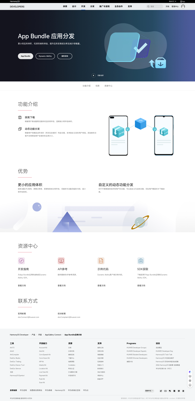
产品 (33, 335)
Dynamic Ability (45, 56)
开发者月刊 (72, 375)
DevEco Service (15, 368)
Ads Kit (41, 351)
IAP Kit (41, 362)
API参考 (63, 269)
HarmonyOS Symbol (17, 375)
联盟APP (100, 379)
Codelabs (71, 365)
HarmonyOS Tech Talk (164, 355)
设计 (74, 6)
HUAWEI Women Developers (137, 358)
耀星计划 (130, 362)
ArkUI (12, 351)
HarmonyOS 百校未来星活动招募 (167, 362)
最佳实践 (71, 355)
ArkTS (12, 348)
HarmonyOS (60, 390)
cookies (172, 398)
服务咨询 (65, 56)
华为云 (85, 390)
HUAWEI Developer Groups (136, 348)
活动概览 (159, 348)
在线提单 (100, 362)
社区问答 (100, 358)
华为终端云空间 (74, 390)
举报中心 (100, 375)
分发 (92, 6)
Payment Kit (43, 375)
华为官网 (23, 390)
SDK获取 (142, 269)
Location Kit (43, 368)
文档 (167, 6)
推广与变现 (104, 6)
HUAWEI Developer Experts (136, 351)
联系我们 (100, 368)
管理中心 (175, 6)
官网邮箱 (22, 313)
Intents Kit (42, 365)
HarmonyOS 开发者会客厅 (165, 358)
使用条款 (124, 398)
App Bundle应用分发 (73, 335)
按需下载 (30, 117)
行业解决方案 (72, 372)
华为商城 (48, 390)
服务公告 (100, 348)
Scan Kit (42, 382)
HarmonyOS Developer (19, 335)
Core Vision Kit (44, 358)
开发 (83, 6)
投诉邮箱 (62, 313)
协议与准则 (101, 372)
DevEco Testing (15, 362)
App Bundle (25, 56)
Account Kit (43, 348)
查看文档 (22, 285)
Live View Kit (43, 372)
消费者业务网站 (36, 390)
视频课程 (71, 362)
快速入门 (100, 365)
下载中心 (71, 358)
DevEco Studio (15, 358)
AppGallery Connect (53, 335)
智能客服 (100, 355)
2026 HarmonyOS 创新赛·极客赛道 (168, 365)
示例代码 (103, 269)
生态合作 (119, 6)
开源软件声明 (180, 398)
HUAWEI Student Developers (137, 355)
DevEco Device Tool (17, 365)
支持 (130, 6)
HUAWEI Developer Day (164, 351)
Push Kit (42, 379)
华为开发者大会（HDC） (164, 368)
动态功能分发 (32, 128)
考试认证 (71, 368)
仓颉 (11, 372)
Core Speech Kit (45, 355)
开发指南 (23, 269)
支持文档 (100, 351)
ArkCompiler (14, 355)
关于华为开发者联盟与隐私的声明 (157, 398)
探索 (65, 6)
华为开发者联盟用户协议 (136, 398)
